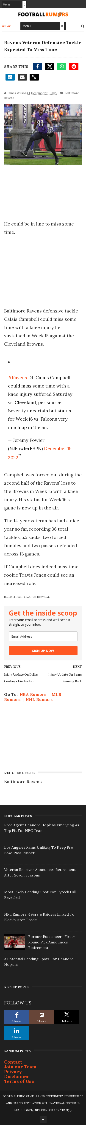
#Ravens (17, 377)
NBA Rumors (33, 694)
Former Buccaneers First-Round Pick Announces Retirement (51, 942)
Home (6, 26)
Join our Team (20, 1067)
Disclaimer (16, 1076)
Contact (13, 1062)
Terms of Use (19, 1081)
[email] (43, 636)
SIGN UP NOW (43, 650)
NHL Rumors (39, 699)
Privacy (13, 1071)
